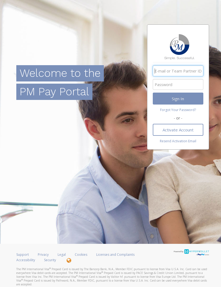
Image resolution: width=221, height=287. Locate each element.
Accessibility (25, 260)
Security (50, 260)
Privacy (43, 254)
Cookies (81, 254)
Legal (62, 254)
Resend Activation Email (178, 141)
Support (22, 254)
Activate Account (178, 130)
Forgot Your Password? (178, 110)
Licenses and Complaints (115, 254)
